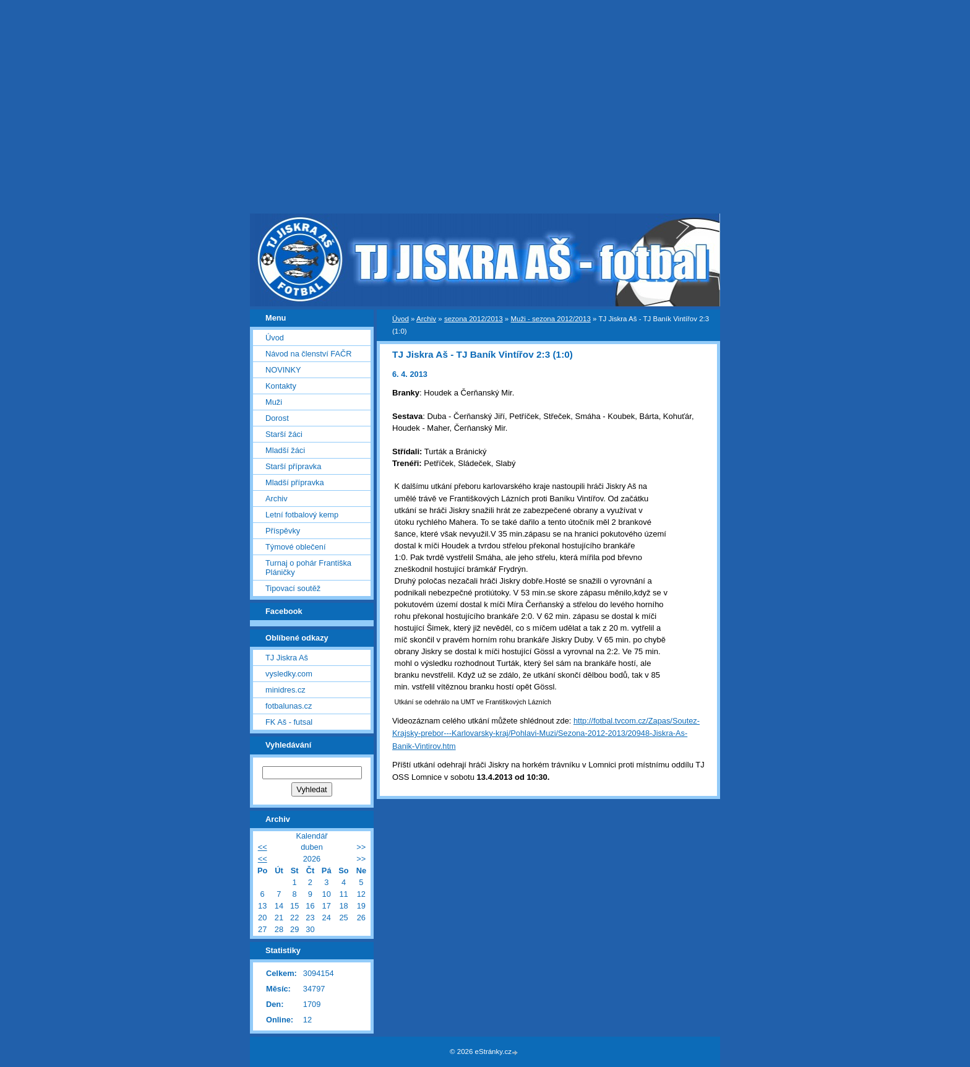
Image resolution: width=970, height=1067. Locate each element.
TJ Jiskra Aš (286, 657)
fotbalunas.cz (288, 706)
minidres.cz (285, 689)
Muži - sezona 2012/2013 (550, 318)
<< (262, 847)
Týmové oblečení (295, 546)
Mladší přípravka (294, 482)
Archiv (426, 318)
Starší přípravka (293, 466)
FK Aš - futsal (288, 722)
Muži (273, 402)
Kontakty (280, 386)
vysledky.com (288, 673)
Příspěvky (282, 530)
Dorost (277, 418)
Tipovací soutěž (292, 588)
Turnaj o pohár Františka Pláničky (308, 567)
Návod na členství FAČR (308, 353)
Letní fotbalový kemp (301, 514)
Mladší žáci (285, 450)
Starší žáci (284, 434)
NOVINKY (283, 369)
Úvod (400, 318)
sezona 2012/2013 (473, 318)
